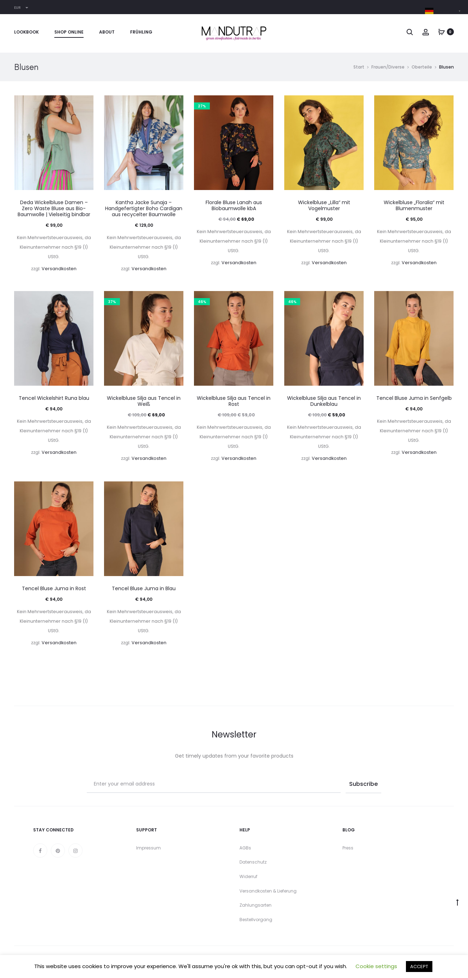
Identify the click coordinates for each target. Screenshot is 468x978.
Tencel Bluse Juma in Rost (54, 588)
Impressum (148, 848)
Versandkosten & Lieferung (268, 891)
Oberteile (422, 67)
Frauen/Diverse (388, 67)
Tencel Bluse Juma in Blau (144, 588)
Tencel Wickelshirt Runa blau (54, 398)
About (107, 32)
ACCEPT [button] (419, 966)
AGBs (245, 848)
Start (358, 67)
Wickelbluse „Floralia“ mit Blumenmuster (414, 205)
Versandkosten (59, 269)
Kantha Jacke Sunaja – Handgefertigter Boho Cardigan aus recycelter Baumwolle (143, 208)
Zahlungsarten (255, 905)
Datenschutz (253, 862)
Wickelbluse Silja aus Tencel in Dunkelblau (324, 401)
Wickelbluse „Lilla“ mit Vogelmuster (324, 205)
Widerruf (248, 876)
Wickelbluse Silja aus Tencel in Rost (234, 401)
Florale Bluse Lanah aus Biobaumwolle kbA (234, 205)
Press (347, 848)
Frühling (141, 32)
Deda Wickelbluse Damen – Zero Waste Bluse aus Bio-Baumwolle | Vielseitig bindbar (54, 208)
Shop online (69, 32)
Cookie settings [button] (376, 966)
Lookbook (26, 32)
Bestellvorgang (255, 920)
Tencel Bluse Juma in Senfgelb (414, 398)
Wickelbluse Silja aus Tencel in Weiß (144, 401)
